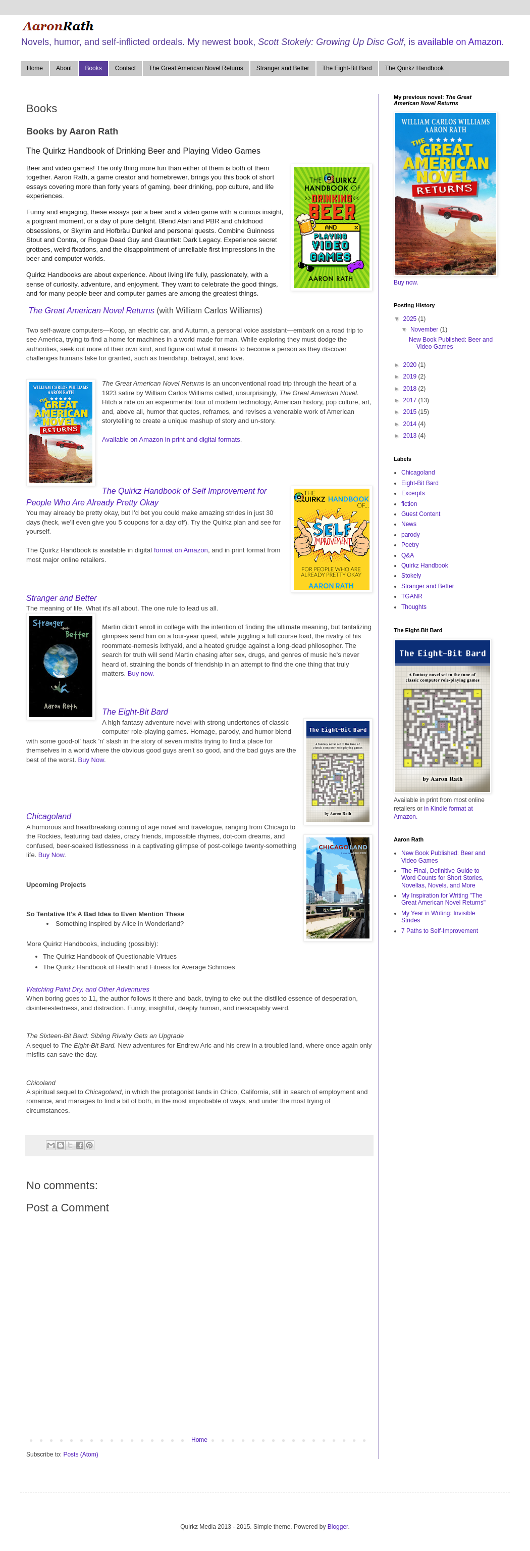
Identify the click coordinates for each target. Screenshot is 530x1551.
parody (410, 534)
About (64, 68)
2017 (410, 400)
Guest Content (420, 514)
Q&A (407, 555)
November (425, 329)
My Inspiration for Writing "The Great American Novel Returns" (443, 899)
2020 (410, 364)
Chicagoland (48, 816)
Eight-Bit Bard (420, 483)
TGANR (411, 596)
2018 (410, 388)
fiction (409, 503)
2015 (410, 411)
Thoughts (414, 606)
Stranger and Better (282, 68)
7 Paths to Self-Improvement (439, 930)
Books (93, 68)
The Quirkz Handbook (414, 68)
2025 (410, 318)
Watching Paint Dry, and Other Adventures (87, 989)
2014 (410, 424)
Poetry (410, 544)
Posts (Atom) (80, 1454)
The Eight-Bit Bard (347, 68)
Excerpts (413, 493)
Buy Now (91, 760)
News (408, 524)
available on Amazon (459, 42)
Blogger (338, 1526)
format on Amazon (181, 550)
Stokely (411, 575)
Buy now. (141, 673)
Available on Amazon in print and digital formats (171, 439)
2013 (410, 435)
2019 (410, 376)
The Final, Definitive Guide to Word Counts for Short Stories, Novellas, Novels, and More (442, 878)
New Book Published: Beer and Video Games (451, 343)
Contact (125, 68)
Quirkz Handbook (424, 565)
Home (35, 68)
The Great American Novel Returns (196, 68)
